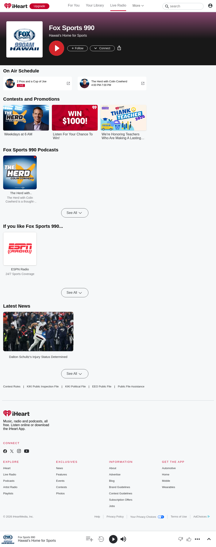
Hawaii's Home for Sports (37, 540)
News (59, 468)
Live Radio (118, 5)
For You (74, 5)
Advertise (114, 474)
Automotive (169, 468)
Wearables (168, 487)
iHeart (7, 468)
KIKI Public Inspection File (43, 386)
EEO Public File (101, 386)
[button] (56, 48)
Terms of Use (179, 516)
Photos (60, 493)
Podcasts (8, 480)
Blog (112, 480)
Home (165, 474)
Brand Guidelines (119, 487)
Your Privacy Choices (147, 516)
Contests (61, 487)
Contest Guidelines (120, 493)
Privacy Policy (115, 516)
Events (60, 480)
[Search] (183, 6)
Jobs (112, 506)
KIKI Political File (75, 386)
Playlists (8, 493)
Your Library (95, 5)
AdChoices (201, 516)
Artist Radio (10, 487)
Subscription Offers (120, 499)
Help (97, 516)
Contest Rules (11, 386)
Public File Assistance (131, 386)
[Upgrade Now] (39, 6)
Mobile (166, 480)
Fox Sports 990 (26, 537)
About (112, 468)
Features (61, 474)
